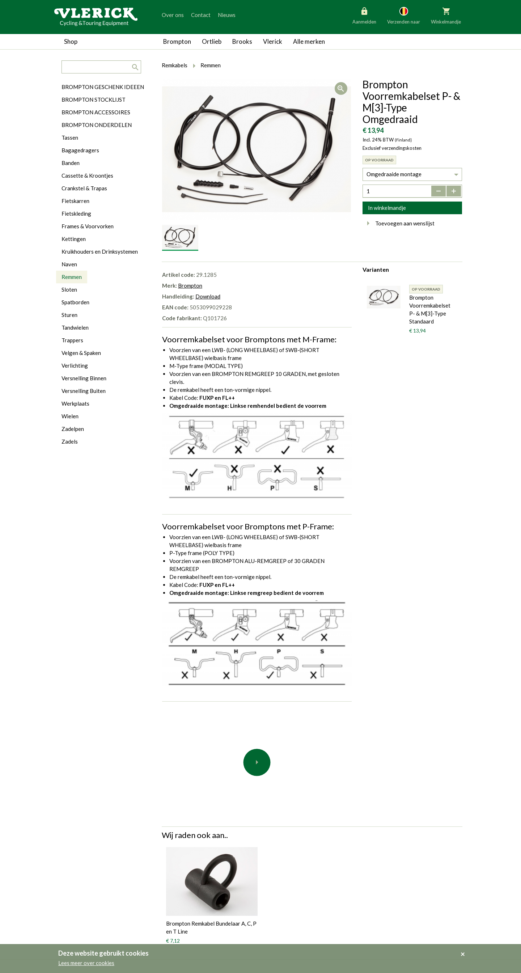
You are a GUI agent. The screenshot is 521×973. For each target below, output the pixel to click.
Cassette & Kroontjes (87, 175)
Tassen (70, 137)
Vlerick (272, 41)
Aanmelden (364, 15)
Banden (71, 163)
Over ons (173, 15)
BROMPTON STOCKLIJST (94, 99)
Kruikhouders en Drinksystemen (100, 251)
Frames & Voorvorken (88, 226)
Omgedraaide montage (394, 174)
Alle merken (309, 41)
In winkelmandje (387, 207)
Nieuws (227, 15)
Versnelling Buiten (84, 391)
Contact (201, 15)
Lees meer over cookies (86, 963)
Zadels (70, 441)
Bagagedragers (80, 150)
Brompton (177, 41)
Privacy (239, 887)
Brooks (242, 41)
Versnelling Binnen (84, 378)
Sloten (69, 289)
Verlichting (75, 365)
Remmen (72, 277)
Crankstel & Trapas (84, 188)
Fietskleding (76, 213)
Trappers (72, 340)
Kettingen (74, 239)
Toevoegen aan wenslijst (399, 223)
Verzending (244, 925)
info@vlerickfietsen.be (395, 922)
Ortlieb (211, 41)
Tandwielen (75, 327)
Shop (70, 41)
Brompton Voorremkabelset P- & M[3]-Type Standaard (429, 309)
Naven (69, 264)
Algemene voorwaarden (259, 899)
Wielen (70, 416)
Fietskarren (75, 201)
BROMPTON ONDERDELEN (97, 125)
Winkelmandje (446, 15)
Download (207, 296)
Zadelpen (73, 429)
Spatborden (75, 302)
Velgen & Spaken (81, 353)
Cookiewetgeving (251, 912)
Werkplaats (75, 403)
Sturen (69, 315)
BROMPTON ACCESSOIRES (96, 112)
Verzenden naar (403, 15)
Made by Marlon (250, 937)
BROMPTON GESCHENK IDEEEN (103, 87)
